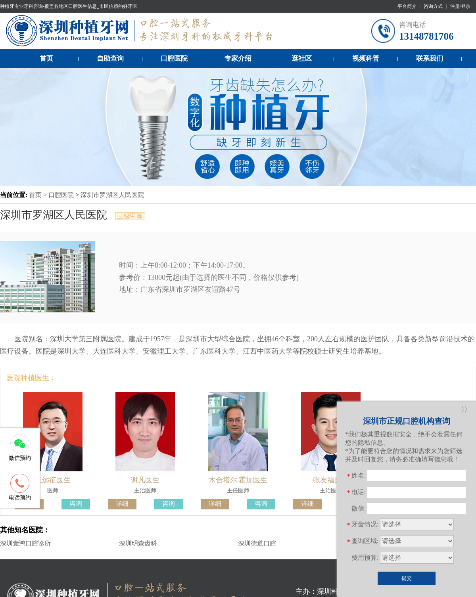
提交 (406, 578)
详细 (122, 503)
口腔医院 (174, 58)
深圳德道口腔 (257, 543)
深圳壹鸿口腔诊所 (25, 543)
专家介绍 (238, 58)
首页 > (38, 194)
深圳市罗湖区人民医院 (112, 194)
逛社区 (302, 58)
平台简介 (406, 6)
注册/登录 (460, 6)
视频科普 (365, 58)
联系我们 (429, 58)
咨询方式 (433, 6)
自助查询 (110, 58)
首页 (46, 58)
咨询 (75, 503)
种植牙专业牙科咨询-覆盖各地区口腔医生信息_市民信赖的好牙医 (68, 6)
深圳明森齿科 (138, 543)
